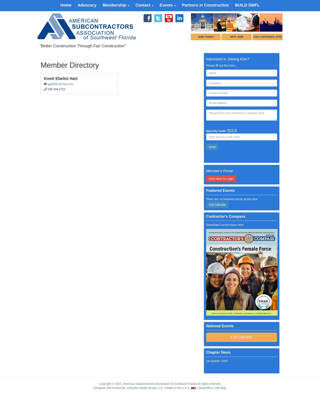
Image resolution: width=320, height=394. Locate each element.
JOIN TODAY (206, 36)
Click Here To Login (221, 178)
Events (168, 5)
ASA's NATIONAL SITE (267, 36)
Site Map (220, 388)
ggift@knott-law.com (60, 84)
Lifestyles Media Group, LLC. (145, 388)
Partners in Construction (205, 5)
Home (65, 5)
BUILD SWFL (247, 5)
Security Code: (221, 130)
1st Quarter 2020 (217, 361)
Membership (116, 5)
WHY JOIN (236, 36)
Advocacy (87, 5)
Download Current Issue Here (225, 224)
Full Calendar (217, 204)
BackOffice (206, 388)
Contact (144, 5)
